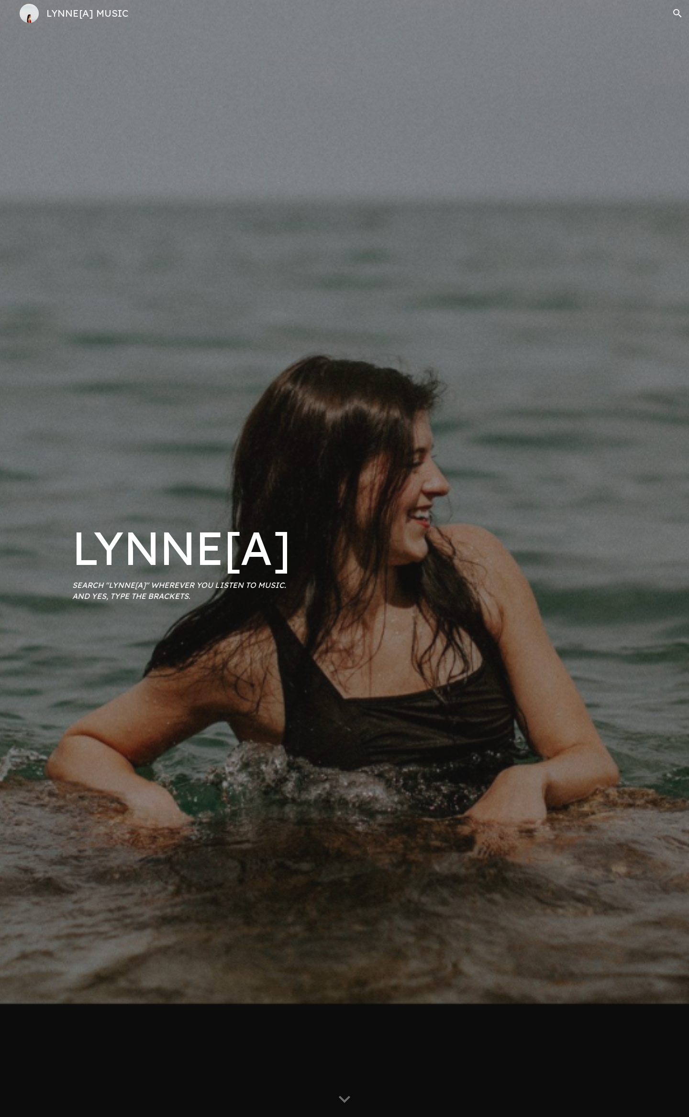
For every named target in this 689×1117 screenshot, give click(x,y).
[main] (202, 558)
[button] (677, 13)
